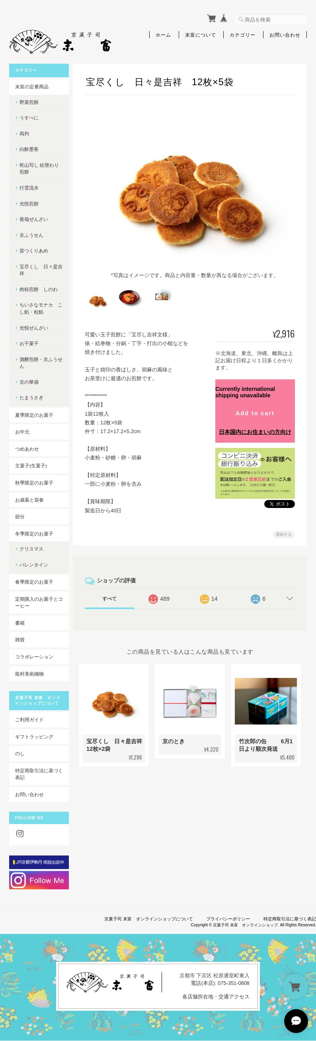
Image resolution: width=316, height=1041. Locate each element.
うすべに (29, 117)
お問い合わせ (284, 34)
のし (20, 753)
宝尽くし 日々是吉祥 (41, 270)
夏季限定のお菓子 (34, 415)
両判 (24, 133)
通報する (284, 527)
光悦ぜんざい (34, 327)
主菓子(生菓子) (31, 465)
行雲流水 (29, 187)
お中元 (22, 431)
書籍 (20, 622)
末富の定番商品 (32, 86)
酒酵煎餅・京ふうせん (41, 363)
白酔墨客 (29, 149)
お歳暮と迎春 (29, 499)
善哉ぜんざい (34, 219)
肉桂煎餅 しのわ (39, 289)
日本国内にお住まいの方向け (255, 425)
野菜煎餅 (29, 102)
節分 (20, 516)
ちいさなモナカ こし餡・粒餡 (41, 308)
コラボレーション (34, 656)
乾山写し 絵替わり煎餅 (39, 168)
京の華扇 (29, 382)
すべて (109, 591)
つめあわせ (27, 448)
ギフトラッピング (34, 736)
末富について (200, 34)
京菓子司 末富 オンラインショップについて (148, 918)
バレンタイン (34, 564)
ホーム (163, 34)
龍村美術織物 (29, 673)
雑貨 (20, 639)
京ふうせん (31, 235)
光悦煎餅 (29, 203)
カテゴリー (243, 34)
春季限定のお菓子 (34, 581)
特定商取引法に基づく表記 (39, 774)
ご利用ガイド (29, 719)
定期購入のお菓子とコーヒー (39, 602)
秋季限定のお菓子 (34, 482)
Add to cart (255, 406)
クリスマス (31, 548)
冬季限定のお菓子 (34, 533)
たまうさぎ (31, 397)
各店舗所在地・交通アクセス (216, 997)
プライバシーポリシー (228, 918)
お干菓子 (29, 343)
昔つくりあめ (34, 250)
